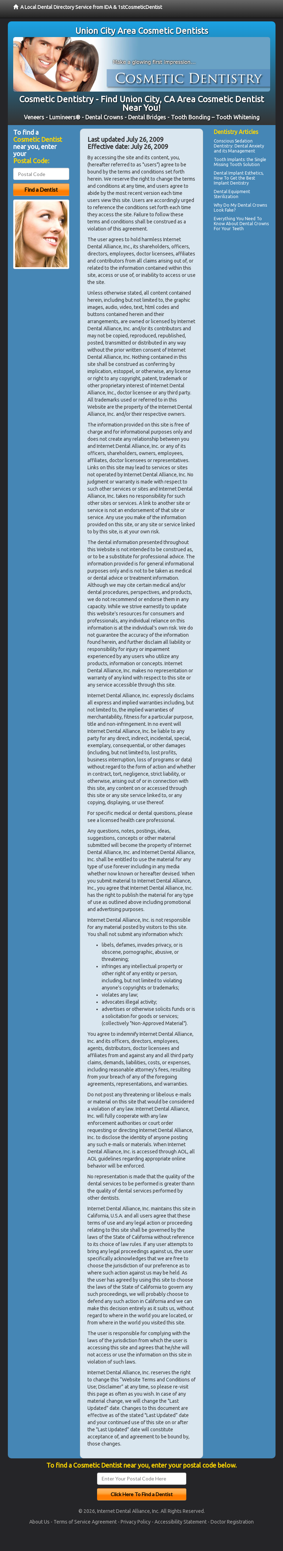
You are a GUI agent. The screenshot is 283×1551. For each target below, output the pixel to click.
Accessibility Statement (181, 1522)
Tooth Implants (229, 159)
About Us (39, 1522)
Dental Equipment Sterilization (232, 194)
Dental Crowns (254, 223)
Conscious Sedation (233, 141)
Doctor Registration (232, 1522)
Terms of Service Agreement (85, 1522)
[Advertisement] (248, 349)
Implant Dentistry (231, 183)
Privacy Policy (136, 1522)
